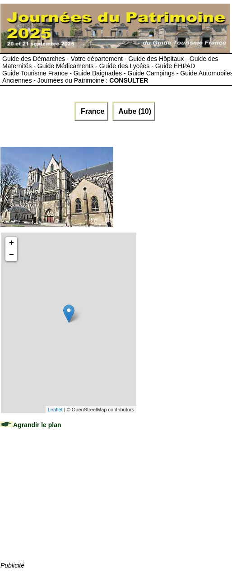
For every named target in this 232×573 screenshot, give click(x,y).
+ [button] (11, 243)
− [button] (11, 255)
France (91, 111)
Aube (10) (133, 111)
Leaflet (55, 409)
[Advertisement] (68, 503)
